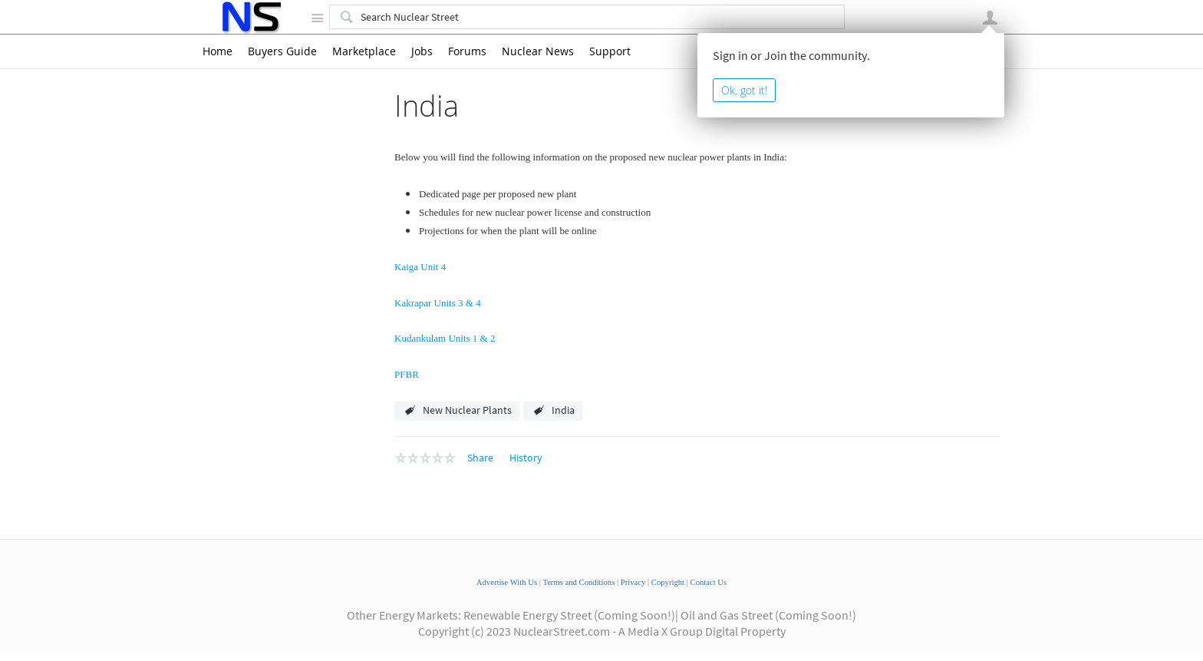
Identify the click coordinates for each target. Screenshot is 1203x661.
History (525, 457)
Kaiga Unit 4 (278, 253)
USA (239, 495)
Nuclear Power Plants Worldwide (288, 535)
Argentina (251, 132)
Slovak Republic (265, 414)
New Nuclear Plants (467, 410)
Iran (239, 334)
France (244, 213)
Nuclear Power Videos (263, 555)
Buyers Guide (282, 51)
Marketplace (364, 51)
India (240, 233)
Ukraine (246, 475)
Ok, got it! (744, 90)
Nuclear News (538, 51)
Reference (236, 595)
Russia (243, 394)
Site (316, 17)
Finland (246, 193)
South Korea (257, 434)
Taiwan (244, 454)
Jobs (422, 51)
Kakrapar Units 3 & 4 (298, 273)
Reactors (233, 575)
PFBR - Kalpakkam (293, 313)
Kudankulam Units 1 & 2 (306, 293)
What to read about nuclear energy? (284, 622)
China (241, 173)
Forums (467, 51)
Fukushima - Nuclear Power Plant (289, 515)
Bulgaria (247, 153)
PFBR (406, 374)
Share (480, 457)
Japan (243, 354)
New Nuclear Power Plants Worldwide (273, 105)
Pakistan (248, 374)
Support (610, 51)
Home (217, 51)
